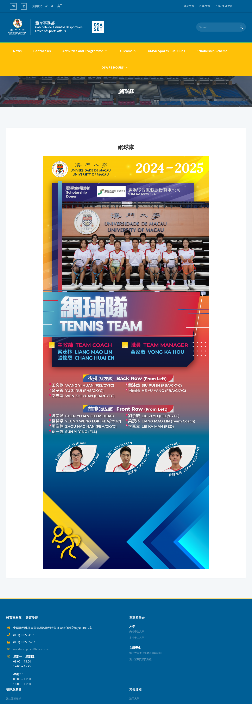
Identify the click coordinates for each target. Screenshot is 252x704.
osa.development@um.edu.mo (31, 649)
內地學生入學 (136, 631)
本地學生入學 (136, 637)
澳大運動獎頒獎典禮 (140, 659)
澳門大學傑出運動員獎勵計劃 (145, 653)
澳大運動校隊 (13, 698)
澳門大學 (134, 698)
